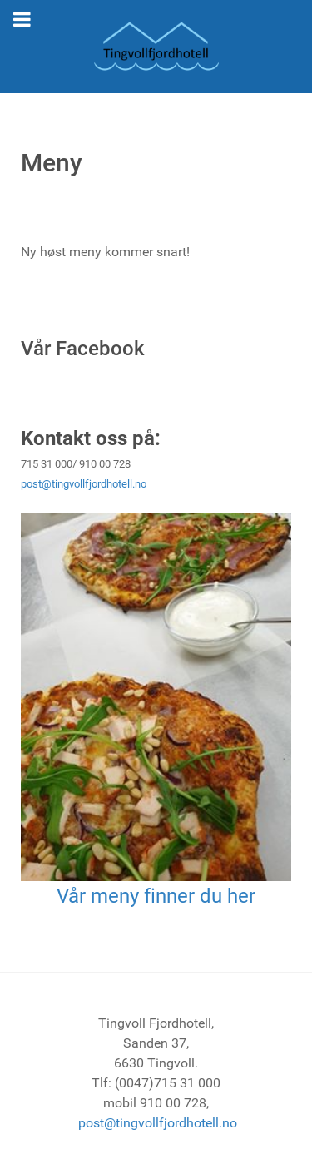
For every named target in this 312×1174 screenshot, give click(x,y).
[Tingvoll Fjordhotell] (156, 46)
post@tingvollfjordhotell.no (83, 484)
